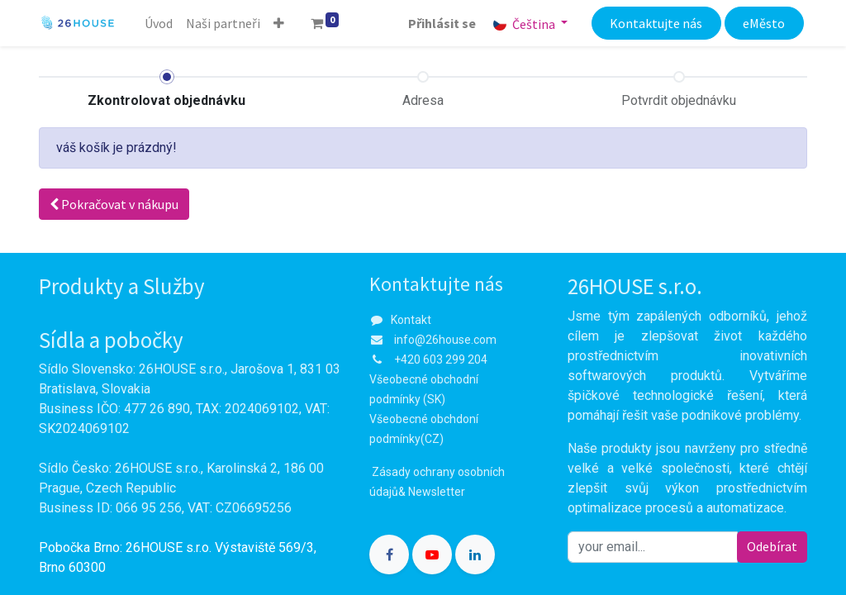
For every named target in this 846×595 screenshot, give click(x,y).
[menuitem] (158, 23)
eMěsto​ (764, 23)
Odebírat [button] (772, 546)
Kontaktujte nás (656, 23)
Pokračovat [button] (114, 204)
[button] (279, 23)
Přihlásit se (442, 23)
